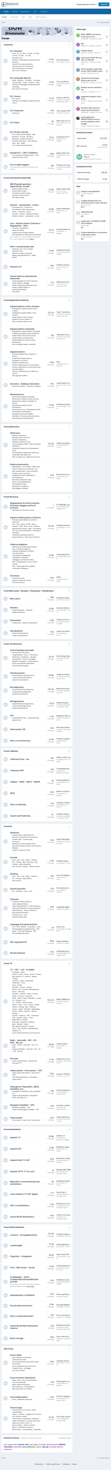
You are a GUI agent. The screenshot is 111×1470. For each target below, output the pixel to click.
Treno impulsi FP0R (63, 111)
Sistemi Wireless (17, 537)
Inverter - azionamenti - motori (24, 205)
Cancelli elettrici (17, 369)
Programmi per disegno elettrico (23, 232)
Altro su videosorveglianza (21, 549)
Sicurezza (14, 576)
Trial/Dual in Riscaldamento (66, 674)
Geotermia (15, 657)
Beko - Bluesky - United (20, 1024)
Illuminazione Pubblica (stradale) (23, 397)
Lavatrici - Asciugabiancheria (23, 1235)
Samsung (30, 862)
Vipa (18, 143)
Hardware (14, 833)
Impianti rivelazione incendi (21, 580)
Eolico (26, 655)
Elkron (34, 524)
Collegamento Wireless (20, 557)
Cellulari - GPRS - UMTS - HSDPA (25, 782)
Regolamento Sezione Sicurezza (23, 510)
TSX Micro (28, 80)
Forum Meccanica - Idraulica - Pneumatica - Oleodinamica (29, 591)
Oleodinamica (16, 631)
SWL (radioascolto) (18, 471)
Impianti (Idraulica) (18, 612)
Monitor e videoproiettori (29, 1028)
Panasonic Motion (32, 214)
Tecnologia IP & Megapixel (21, 555)
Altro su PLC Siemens (19, 70)
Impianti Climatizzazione (20, 680)
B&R (33, 134)
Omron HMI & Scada (19, 191)
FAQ (23, 17)
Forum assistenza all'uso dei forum (24, 1366)
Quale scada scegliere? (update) (68, 189)
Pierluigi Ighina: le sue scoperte (67, 1381)
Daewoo (15, 1013)
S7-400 (21, 55)
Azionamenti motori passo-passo (23, 209)
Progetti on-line (17, 1368)
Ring (58, 362)
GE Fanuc (29, 136)
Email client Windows (19, 908)
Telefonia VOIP (17, 770)
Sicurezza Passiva (18, 582)
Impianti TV (15, 1137)
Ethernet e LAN (17, 251)
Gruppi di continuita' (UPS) (21, 850)
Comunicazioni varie (19, 1359)
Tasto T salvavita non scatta (66, 312)
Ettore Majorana (17, 1387)
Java (38, 927)
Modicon (20, 80)
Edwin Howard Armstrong (20, 1384)
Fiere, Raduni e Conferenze (21, 1357)
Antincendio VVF (18, 729)
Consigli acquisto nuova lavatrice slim (69, 1234)
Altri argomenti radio (19, 484)
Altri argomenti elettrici (20, 375)
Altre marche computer (20, 866)
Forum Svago (16, 1407)
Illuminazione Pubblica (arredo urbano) (25, 399)
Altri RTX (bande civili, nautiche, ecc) (25, 469)
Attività (15, 11)
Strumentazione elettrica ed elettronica (25, 452)
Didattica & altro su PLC (20, 157)
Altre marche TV (17, 976)
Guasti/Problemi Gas (19, 718)
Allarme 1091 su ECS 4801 (65, 153)
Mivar (25, 998)
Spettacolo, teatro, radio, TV (21, 1423)
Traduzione (39, 1464)
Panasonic (15, 113)
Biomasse (26, 652)
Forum (4, 17)
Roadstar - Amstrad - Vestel (21, 994)
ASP (37, 929)
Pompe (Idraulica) (18, 610)
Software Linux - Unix (19, 915)
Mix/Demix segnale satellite (66, 1147)
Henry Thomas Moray (29, 1380)
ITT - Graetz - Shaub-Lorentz (22, 1002)
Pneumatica (15, 620)
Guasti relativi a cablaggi (20, 283)
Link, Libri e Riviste (18, 1370)
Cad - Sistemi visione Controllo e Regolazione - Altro (25, 224)
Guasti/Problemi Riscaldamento (22, 689)
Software (14, 899)
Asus (18, 860)
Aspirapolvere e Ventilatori (22, 1295)
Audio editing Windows (20, 904)
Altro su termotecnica (20, 741)
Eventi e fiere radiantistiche (21, 482)
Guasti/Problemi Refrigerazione (22, 704)
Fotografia (37, 1429)
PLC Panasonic (17, 110)
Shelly (58, 577)
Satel (29, 528)
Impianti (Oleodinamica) (20, 633)
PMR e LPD (35, 467)
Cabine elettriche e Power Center (23, 340)
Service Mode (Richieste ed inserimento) (26, 1033)
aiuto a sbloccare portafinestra (67, 1336)
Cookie (74, 1464)
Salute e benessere (18, 1421)
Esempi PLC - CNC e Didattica (24, 153)
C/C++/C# (15, 927)
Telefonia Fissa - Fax (19, 759)
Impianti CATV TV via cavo (22, 1171)
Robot (29, 212)
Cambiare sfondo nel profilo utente (69, 1361)
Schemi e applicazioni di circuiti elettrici (25, 365)
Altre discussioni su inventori (22, 1389)
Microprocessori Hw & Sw (21, 437)
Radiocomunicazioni (19, 464)
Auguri (14, 1414)
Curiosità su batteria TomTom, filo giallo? (70, 1105)
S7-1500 (36, 53)
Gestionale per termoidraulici (66, 951)
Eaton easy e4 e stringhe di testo (68, 121)
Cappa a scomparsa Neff (65, 443)
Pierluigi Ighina (29, 1387)
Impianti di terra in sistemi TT (22, 319)
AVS (13, 524)
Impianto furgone (62, 703)
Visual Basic (31, 927)
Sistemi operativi (18, 889)
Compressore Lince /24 (64, 619)
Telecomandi (16, 1118)
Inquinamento (16, 659)
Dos (13, 891)
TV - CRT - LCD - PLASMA (22, 970)
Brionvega (15, 1022)
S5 (18, 53)
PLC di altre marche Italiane (21, 134)
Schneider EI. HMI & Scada (21, 193)
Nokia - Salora (17, 998)
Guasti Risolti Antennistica (22, 1217)
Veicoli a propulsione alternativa (23, 663)
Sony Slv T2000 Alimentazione (67, 1074)
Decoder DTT (16, 1063)
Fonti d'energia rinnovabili (22, 650)
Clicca (32, 239)
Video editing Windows (20, 906)
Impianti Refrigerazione (20, 708)
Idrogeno (33, 657)
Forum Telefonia (11, 751)
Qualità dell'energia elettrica (21, 358)
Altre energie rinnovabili (20, 666)
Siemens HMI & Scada (19, 189)
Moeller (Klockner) (26, 139)
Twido (25, 82)
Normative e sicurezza (19, 360)
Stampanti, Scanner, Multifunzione (23, 844)
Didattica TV (16, 1030)
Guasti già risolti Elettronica (21, 455)
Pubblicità (43, 11)
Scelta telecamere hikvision (66, 554)
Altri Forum (8, 1349)
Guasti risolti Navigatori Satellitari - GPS (25, 1109)
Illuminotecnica (17, 394)
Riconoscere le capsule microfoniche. (69, 474)
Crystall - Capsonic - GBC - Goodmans (25, 1015)
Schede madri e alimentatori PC (23, 835)
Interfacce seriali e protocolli (22, 253)
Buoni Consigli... (17, 1338)
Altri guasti (15, 291)
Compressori (16, 623)
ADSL (12, 793)
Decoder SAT (32, 1061)
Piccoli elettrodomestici (21, 1305)
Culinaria (21, 1414)
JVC (24, 1000)
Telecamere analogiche (20, 568)
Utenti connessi (41, 17)
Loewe (38, 998)
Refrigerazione (17, 701)
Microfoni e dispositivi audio (21, 480)
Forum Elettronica (11, 427)
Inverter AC (28, 207)
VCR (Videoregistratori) (20, 1077)
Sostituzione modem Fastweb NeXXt (69, 250)
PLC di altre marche (19, 132)
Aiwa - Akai (16, 1028)
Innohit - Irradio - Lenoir (20, 974)
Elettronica (15, 433)
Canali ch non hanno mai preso (67, 1215)
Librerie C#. (60, 927)
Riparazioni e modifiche (20, 486)
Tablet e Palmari (34, 866)
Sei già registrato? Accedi (87, 4)
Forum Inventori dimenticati (22, 1378)
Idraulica (14, 607)
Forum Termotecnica (13, 644)
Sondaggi (27, 1368)
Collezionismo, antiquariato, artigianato (25, 1418)
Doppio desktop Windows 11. (66, 941)
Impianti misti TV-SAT (20, 1160)
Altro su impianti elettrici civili (22, 321)
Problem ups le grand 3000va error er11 (70, 165)
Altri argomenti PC (18, 942)
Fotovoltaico (34, 655)
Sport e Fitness (17, 1425)
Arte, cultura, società (19, 1416)
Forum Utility (16, 1355)
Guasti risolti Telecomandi (31, 1120)
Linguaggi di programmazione (23, 924)
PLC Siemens (16, 51)
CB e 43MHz (27, 467)
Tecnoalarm (37, 528)
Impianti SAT (15, 1149)
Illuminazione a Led (18, 409)
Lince (30, 526)
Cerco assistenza (62, 81)
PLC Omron (15, 96)
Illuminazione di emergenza (21, 411)
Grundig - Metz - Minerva (26, 1007)
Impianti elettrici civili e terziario (24, 306)
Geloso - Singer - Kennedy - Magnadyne (26, 1009)
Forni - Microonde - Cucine (22, 1267)
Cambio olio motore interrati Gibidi (68, 631)
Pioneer (35, 994)
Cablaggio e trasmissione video (23, 560)
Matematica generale (25, 1399)
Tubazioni (29, 610)
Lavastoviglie (16, 1245)
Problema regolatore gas (65, 739)
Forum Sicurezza (11, 497)
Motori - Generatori (18, 212)
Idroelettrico (25, 657)
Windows (19, 891)
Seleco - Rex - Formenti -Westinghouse (25, 989)
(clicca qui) (30, 1286)
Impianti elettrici (17, 352)
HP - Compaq (16, 862)
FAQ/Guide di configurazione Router (24, 547)
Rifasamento (16, 342)
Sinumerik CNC (17, 58)
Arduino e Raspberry (19, 440)
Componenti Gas (33, 718)
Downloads (14, 17)
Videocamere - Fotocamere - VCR (26, 1070)
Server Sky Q (61, 1192)
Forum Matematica (18, 1397)
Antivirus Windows (30, 910)
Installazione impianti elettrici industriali (25, 333)
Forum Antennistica (12, 1129)
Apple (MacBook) (25, 864)
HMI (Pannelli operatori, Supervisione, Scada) (20, 185)
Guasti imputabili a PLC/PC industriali (24, 281)
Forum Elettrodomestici (14, 1227)
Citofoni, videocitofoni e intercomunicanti (26, 367)
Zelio (37, 82)
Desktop (14, 874)
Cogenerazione (17, 655)
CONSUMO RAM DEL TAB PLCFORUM (69, 907)
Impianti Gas (16, 720)
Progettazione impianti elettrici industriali (26, 331)
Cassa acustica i (62, 1044)
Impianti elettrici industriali (22, 329)
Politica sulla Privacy (53, 1464)
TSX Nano (36, 80)
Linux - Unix (28, 891)
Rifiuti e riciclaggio (29, 659)
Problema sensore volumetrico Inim (69, 525)
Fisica (14, 1399)
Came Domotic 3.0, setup (65, 383)
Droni (14, 450)
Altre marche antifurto (32, 537)
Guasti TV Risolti (35, 974)
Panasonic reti (17, 249)
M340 (14, 80)
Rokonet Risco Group (19, 528)
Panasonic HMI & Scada (20, 195)
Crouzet (22, 136)
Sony (36, 862)
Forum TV (8, 963)
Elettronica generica (19, 435)
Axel (17, 524)
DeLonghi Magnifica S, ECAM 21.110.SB (70, 1305)
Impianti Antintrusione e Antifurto (25, 517)
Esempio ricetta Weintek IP (90, 191)
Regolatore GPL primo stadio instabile (69, 716)
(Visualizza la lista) (64, 1438)
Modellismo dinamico (26, 1427)
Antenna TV (60, 1136)
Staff (30, 17)
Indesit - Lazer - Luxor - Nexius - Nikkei (25, 1004)
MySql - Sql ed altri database (22, 931)
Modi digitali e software (20, 488)
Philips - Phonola (18, 996)
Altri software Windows (20, 912)
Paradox (36, 526)
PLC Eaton (14, 122)
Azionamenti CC (17, 207)
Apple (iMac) (27, 878)
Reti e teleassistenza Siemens (22, 68)
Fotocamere (33, 1077)
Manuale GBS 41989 (63, 1170)
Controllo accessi (18, 578)
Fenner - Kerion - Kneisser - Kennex (24, 1011)
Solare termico (33, 661)
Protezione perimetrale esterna (22, 535)
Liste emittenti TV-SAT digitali (24, 1194)
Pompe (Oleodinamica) (20, 635)
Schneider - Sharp (18, 972)
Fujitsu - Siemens (31, 860)
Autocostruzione (32, 471)
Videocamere (16, 1079)
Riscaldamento (17, 687)
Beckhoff (15, 136)
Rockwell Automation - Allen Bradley (24, 141)
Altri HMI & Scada (18, 197)
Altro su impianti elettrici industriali (23, 344)
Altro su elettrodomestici (21, 1316)
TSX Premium (16, 82)
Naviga (6, 12)
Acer (13, 860)
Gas (12, 715)
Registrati (104, 4)
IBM (24, 862)
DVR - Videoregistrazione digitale (23, 566)
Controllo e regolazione (20, 228)
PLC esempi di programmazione (23, 155)
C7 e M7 (28, 55)
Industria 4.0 (15, 267)
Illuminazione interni (33, 409)
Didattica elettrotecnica (20, 363)
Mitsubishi (15, 139)
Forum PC (8, 826)
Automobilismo (27, 1429)
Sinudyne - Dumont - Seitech (22, 987)
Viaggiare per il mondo (33, 1414)
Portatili (13, 857)
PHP (34, 931)
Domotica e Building (34, 386)
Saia (13, 143)
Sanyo (14, 991)
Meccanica (15, 599)
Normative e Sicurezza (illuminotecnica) (25, 416)
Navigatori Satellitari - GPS (22, 1105)
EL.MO (28, 524)
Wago (23, 143)
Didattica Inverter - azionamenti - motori (25, 216)
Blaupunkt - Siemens (27, 1022)
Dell (23, 860)
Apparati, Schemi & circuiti (21, 442)
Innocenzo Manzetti (19, 1382)
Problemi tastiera (62, 861)
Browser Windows (34, 908)
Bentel (23, 524)
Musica (14, 1427)
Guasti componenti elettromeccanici (24, 285)
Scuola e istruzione (33, 1421)
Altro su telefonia (18, 804)
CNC (36, 155)
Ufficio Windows (34, 906)
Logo (14, 53)
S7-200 (22, 53)
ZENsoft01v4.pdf (87, 212)
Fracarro (15, 526)
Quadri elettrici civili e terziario (22, 317)
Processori (16, 841)
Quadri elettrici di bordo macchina (23, 335)
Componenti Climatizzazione (22, 677)
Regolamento (25, 11)
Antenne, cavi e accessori (21, 473)
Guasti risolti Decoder (19, 1061)
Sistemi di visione (18, 230)
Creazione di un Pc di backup (67, 137)
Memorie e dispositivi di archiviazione (25, 837)
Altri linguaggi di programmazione (23, 929)
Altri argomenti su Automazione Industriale (26, 235)
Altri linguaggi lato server (20, 933)
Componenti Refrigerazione (21, 706)
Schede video (17, 839)
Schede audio (27, 839)
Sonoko (19, 985)
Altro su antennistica (19, 1205)
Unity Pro (31, 82)
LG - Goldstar (16, 1000)
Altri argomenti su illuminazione (22, 418)
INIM (21, 526)
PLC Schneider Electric (20, 78)
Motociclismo (16, 1429)
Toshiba (15, 864)
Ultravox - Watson (31, 976)
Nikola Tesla (16, 1380)
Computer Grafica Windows (21, 901)
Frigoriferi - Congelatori (21, 1256)
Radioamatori (16, 467)
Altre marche (16, 880)
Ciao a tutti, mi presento (64, 1416)
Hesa (25, 526)
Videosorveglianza (18, 544)
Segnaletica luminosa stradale (22, 414)
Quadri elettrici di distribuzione (22, 338)
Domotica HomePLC (19, 386)
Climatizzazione (17, 673)
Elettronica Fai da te (33, 457)
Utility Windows (17, 910)
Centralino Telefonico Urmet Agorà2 (69, 803)
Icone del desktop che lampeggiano (69, 875)
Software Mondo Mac (19, 917)
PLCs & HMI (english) (19, 165)
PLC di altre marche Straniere (22, 145)
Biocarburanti (16, 652)
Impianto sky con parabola (65, 1059)
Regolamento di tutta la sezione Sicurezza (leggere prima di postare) (24, 505)
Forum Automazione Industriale (17, 178)
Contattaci (65, 1464)
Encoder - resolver (18, 214)
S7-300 (14, 55)
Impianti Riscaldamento (20, 694)
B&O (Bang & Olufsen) (19, 1026)
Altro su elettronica (18, 457)
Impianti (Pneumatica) (29, 623)
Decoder (14, 1058)
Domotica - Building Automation (24, 384)
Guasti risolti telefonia (20, 816)
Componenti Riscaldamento (21, 692)
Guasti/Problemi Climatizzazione (23, 675)
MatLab (23, 927)
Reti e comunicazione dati (22, 246)
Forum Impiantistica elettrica (16, 300)
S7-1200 (29, 53)
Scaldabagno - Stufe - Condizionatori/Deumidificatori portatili (24, 1279)
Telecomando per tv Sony (65, 1117)
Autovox (31, 1026)
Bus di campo (28, 249)
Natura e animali (29, 1425)
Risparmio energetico (19, 661)
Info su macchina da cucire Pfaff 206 (69, 1315)
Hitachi (14, 1007)
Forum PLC (8, 45)
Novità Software (17, 953)
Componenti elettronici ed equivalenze (25, 448)
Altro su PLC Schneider (20, 89)
